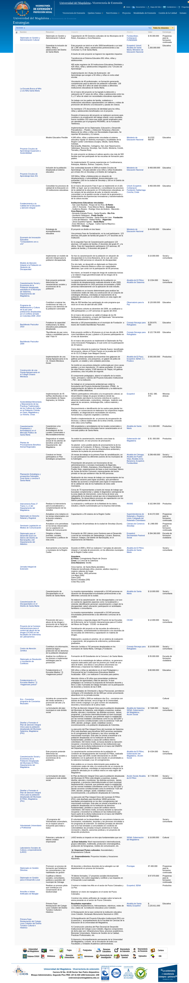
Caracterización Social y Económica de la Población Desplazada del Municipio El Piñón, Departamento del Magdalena (30, 762)
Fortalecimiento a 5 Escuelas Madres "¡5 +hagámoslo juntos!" (28, 682)
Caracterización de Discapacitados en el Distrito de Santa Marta (29, 604)
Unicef (138, 45)
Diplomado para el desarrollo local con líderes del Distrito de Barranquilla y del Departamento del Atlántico (29, 538)
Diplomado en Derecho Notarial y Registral (29, 517)
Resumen (50, 32)
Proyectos (126, 13)
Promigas (131, 866)
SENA (138, 359)
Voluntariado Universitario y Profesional (30, 826)
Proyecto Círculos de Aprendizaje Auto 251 (29, 175)
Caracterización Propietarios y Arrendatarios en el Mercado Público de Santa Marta (28, 430)
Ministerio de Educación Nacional (135, 51)
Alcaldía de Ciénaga (135, 455)
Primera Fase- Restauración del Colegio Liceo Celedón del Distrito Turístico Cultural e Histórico (30, 923)
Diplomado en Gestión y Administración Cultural (30, 39)
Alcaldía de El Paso (135, 357)
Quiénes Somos (94, 13)
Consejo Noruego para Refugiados (136, 324)
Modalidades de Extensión (145, 13)
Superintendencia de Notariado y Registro (135, 515)
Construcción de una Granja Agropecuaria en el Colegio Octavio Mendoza (30, 373)
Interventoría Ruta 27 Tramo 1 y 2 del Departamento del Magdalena (29, 507)
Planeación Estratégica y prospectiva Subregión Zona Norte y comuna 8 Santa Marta (30, 477)
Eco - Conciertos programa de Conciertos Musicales (30, 701)
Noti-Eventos (111, 13)
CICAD (129, 620)
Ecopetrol (131, 45)
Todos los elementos (161, 28)
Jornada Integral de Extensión (28, 568)
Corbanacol (131, 38)
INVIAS (130, 504)
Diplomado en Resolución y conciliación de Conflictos (30, 661)
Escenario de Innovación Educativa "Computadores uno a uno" (30, 240)
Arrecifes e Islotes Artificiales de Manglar (29, 893)
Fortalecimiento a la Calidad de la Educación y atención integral (30, 206)
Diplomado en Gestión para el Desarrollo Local (30, 879)
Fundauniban (132, 36)
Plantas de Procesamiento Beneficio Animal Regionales (30, 445)
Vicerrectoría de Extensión (74, 13)
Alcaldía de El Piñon (135, 280)
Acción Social (132, 714)
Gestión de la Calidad (168, 13)
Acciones (20, 28)
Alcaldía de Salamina (135, 282)
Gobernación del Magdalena (133, 440)
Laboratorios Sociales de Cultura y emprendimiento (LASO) (31, 850)
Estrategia (167, 32)
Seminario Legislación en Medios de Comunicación (30, 527)
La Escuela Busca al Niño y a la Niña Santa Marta (30, 90)
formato (183, 13)
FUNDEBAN (132, 40)
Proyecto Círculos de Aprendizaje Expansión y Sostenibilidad (30, 151)
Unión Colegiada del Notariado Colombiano (136, 519)
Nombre (23, 32)
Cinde (136, 192)
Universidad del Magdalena (75, 2)
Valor (150, 32)
